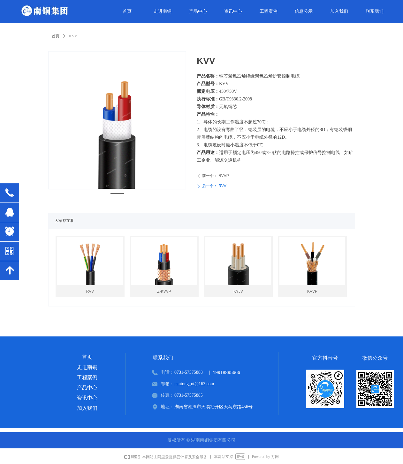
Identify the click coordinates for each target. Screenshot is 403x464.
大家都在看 (64, 220)
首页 (55, 36)
